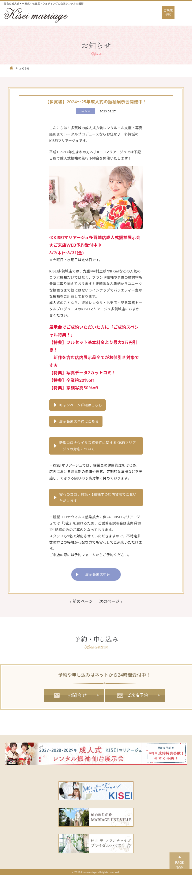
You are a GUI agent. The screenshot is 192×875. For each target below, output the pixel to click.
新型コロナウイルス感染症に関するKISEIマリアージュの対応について (97, 446)
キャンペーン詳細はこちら (80, 405)
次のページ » (110, 601)
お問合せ (74, 695)
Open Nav (185, 8)
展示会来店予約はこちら (79, 421)
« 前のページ (81, 601)
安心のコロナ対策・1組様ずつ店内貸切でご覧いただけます (97, 497)
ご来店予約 (168, 12)
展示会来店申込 (97, 574)
